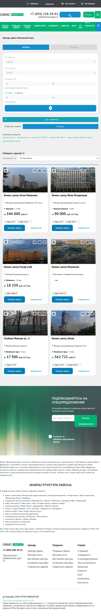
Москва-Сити (35, 555)
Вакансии (82, 566)
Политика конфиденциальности (18, 600)
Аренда (26, 47)
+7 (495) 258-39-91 (44, 14)
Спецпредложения (87, 558)
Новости (82, 570)
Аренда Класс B (23, 137)
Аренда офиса (35, 551)
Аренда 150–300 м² (39, 137)
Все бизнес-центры (38, 558)
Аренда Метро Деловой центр (80, 137)
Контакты (82, 582)
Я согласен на (63, 439)
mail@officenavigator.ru (48, 17)
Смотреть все (36, 228)
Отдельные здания (38, 566)
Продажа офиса (61, 551)
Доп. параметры (52, 119)
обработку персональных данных (63, 440)
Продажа (74, 47)
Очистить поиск (13, 126)
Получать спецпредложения (85, 421)
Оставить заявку (14, 228)
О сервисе (82, 551)
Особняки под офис (38, 562)
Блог (80, 574)
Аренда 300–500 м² (57, 137)
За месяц (19, 93)
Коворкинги (83, 555)
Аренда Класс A (9, 137)
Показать (61, 126)
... (31, 221)
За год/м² (9, 93)
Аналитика (83, 578)
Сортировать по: (9, 158)
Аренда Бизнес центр (11, 141)
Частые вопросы (86, 562)
